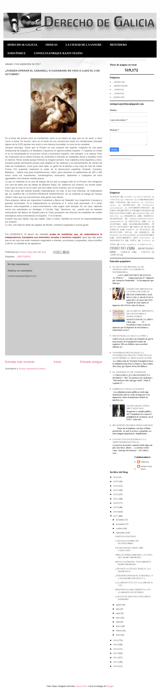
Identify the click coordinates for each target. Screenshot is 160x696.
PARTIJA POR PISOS (125, 536)
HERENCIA (130, 216)
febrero (119, 630)
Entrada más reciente (20, 362)
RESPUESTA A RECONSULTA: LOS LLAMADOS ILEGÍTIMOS (132, 590)
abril (118, 622)
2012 (115, 657)
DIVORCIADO (129, 205)
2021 (115, 498)
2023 (115, 490)
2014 (115, 649)
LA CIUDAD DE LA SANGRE (84, 44)
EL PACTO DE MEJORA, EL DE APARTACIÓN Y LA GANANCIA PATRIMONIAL (128, 269)
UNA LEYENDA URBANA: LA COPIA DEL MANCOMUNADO (133, 556)
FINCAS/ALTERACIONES (121, 213)
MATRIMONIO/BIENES (139, 224)
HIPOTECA (134, 221)
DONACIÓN (115, 210)
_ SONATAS (118, 93)
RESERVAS (114, 235)
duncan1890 (81, 686)
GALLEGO (141, 213)
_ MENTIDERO (23, 256)
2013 (115, 653)
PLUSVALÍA (145, 230)
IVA (149, 221)
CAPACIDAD (115, 200)
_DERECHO (119, 97)
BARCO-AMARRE (144, 197)
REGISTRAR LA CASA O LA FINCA (130, 335)
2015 (115, 644)
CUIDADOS (121, 202)
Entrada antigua (91, 362)
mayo (118, 617)
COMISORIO (128, 200)
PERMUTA (130, 230)
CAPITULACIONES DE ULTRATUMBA (127, 542)
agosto (119, 604)
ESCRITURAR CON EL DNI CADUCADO (138, 407)
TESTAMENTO (123, 237)
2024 (115, 485)
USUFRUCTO (117, 240)
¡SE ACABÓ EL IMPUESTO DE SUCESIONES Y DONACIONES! (140, 313)
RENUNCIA (144, 232)
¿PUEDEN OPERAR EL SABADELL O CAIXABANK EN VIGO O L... (134, 577)
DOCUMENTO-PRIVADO (139, 208)
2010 (115, 666)
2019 (115, 507)
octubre (119, 528)
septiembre (121, 532)
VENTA (133, 240)
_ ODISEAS (118, 89)
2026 (115, 477)
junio (118, 613)
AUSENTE (128, 197)
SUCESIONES (147, 235)
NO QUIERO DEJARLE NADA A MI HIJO (133, 425)
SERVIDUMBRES (129, 235)
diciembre (120, 519)
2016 (115, 640)
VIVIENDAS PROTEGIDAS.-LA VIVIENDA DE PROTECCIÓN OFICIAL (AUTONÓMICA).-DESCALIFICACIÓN (132, 355)
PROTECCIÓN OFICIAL (121, 232)
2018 (115, 511)
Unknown (145, 461)
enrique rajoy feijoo (146, 467)
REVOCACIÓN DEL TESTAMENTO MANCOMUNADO (133, 563)
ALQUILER (114, 197)
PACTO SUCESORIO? (119, 227)
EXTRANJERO (145, 210)
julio (118, 609)
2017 (115, 516)
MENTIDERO (118, 44)
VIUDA (113, 244)
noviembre (120, 524)
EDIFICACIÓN (129, 210)
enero (118, 635)
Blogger (109, 686)
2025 (115, 481)
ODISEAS (51, 44)
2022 (115, 494)
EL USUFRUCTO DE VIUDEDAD (129, 372)
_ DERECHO (119, 82)
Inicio (57, 362)
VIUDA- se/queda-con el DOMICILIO (134, 244)
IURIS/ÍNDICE (16, 53)
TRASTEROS (144, 238)
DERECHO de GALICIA (22, 44)
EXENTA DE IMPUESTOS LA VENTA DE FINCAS (139, 290)
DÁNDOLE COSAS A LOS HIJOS (128, 389)
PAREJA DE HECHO (142, 227)
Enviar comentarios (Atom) (32, 368)
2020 (115, 503)
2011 (115, 662)
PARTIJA (114, 229)
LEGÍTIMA (115, 224)
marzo (119, 626)
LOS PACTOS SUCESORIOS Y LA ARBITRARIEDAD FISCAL (129, 440)
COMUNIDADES (145, 199)
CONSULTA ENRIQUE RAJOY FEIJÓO (58, 53)
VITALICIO (146, 240)
